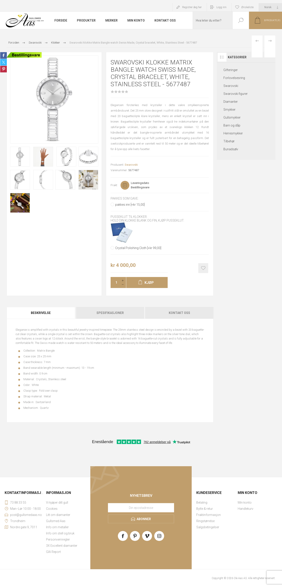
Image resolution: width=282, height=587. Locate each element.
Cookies (52, 508)
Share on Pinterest (3, 69)
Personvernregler (58, 539)
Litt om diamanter (58, 515)
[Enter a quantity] (115, 282)
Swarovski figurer (235, 93)
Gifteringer (230, 70)
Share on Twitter (3, 62)
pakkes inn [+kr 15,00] (130, 204)
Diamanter (230, 101)
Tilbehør (229, 141)
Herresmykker (233, 133)
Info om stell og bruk (60, 533)
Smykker (229, 109)
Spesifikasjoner (110, 313)
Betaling (201, 502)
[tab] (41, 313)
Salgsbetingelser (207, 527)
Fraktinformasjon (208, 515)
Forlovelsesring (234, 78)
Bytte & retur (204, 508)
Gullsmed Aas (55, 521)
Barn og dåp (231, 125)
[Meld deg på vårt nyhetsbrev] (141, 507)
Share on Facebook (3, 55)
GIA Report (53, 552)
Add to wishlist (203, 268)
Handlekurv (245, 508)
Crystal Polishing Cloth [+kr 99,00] (138, 248)
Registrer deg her (192, 7)
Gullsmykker (232, 117)
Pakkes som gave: (125, 198)
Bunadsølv (230, 149)
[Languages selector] (270, 7)
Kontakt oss (179, 313)
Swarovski (131, 164)
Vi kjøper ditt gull (57, 502)
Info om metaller (57, 527)
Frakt (114, 185)
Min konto (245, 502)
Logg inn (221, 7)
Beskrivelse (41, 313)
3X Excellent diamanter (61, 545)
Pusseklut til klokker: (129, 217)
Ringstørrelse (205, 521)
